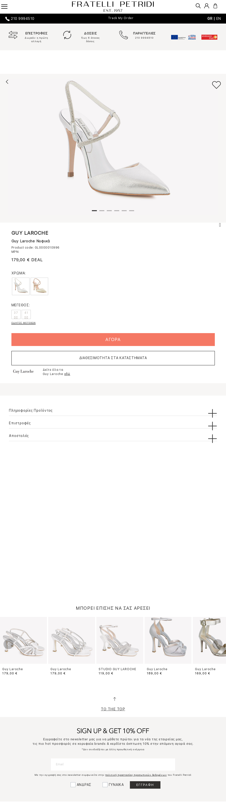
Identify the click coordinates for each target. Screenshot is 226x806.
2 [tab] (101, 212)
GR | (211, 19)
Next (218, 644)
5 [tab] (124, 212)
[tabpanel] (113, 147)
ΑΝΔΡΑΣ (84, 785)
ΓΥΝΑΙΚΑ (116, 785)
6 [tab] (131, 212)
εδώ (67, 374)
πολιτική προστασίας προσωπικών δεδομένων (136, 774)
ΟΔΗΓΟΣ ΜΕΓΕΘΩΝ (23, 322)
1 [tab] (94, 212)
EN (218, 19)
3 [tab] (109, 212)
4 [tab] (116, 212)
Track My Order (121, 18)
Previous (8, 644)
